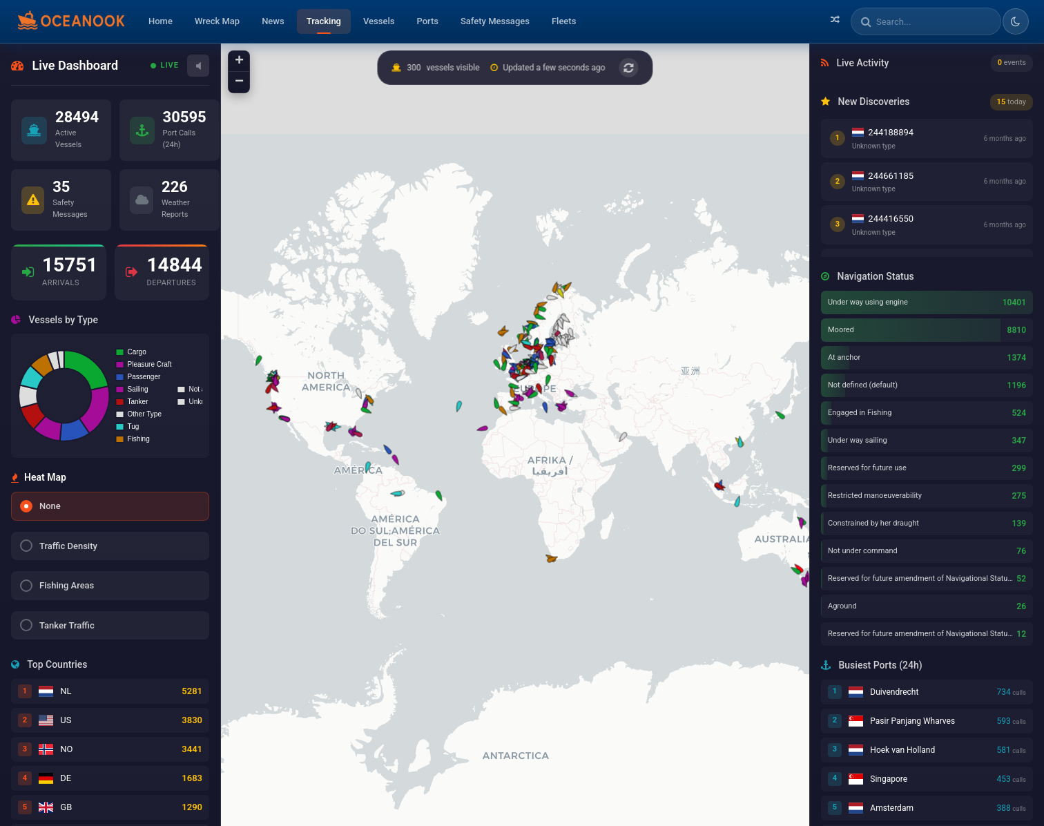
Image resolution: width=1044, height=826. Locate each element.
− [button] (239, 82)
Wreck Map (217, 21)
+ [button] (239, 61)
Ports (427, 21)
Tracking (324, 21)
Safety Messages (495, 21)
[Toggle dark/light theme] (1016, 21)
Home (160, 21)
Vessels (378, 21)
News (273, 21)
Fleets (564, 21)
